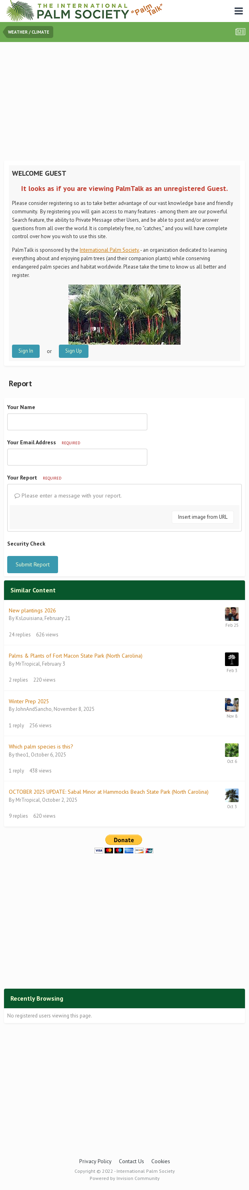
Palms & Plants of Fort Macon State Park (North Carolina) (76, 655)
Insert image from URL (202, 517)
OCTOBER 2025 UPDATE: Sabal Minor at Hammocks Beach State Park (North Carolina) (109, 791)
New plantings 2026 (32, 610)
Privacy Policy (95, 1161)
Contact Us (131, 1161)
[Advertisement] (126, 102)
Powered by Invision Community (125, 1178)
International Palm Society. (109, 250)
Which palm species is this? (41, 746)
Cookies (160, 1161)
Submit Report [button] (33, 564)
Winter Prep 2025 (29, 701)
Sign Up (73, 350)
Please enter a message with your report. (68, 495)
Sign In (25, 350)
